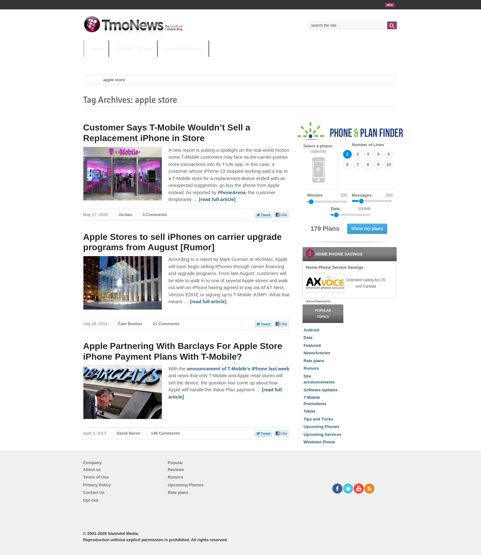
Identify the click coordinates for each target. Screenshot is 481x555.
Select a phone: (318, 149)
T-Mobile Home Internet (295, 61)
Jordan (125, 214)
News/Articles (317, 353)
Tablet (309, 411)
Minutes (315, 195)
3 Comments (154, 214)
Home (98, 48)
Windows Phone (319, 442)
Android (311, 330)
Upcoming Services (322, 434)
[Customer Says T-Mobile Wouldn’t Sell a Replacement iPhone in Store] (232, 192)
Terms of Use (95, 477)
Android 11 (193, 61)
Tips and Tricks (318, 419)
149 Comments (165, 433)
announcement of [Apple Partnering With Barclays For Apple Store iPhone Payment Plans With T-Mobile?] (206, 368)
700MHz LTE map (134, 48)
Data (308, 337)
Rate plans (314, 360)
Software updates (320, 390)
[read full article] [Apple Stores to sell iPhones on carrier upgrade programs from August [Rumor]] (208, 301)
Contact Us (94, 492)
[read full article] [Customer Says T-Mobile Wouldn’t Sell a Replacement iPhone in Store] (217, 199)
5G (127, 61)
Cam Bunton (130, 323)
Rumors (311, 368)
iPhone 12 (156, 61)
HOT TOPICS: (99, 61)
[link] (325, 282)
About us (92, 469)
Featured (312, 345)
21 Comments (166, 323)
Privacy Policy (97, 485)
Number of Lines (368, 145)
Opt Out (90, 500)
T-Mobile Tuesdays (238, 61)
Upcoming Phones (184, 48)
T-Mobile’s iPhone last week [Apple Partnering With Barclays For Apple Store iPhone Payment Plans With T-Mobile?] (257, 368)
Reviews (176, 469)
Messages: (372, 195)
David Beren (128, 433)
